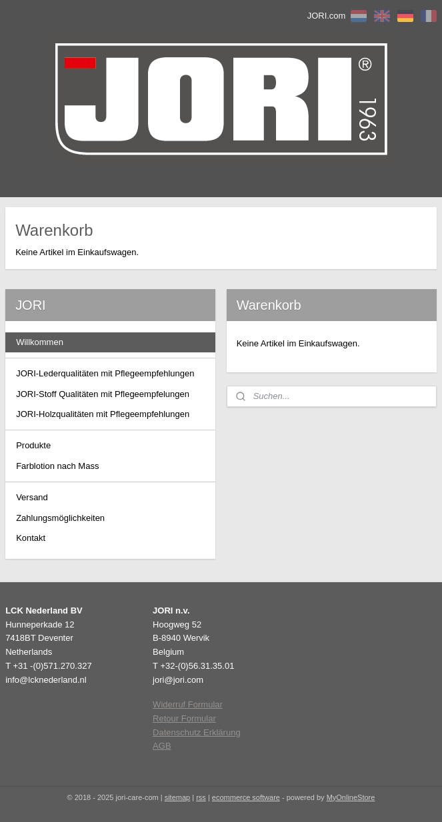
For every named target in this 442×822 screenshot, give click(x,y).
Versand (32, 497)
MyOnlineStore (351, 797)
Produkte (33, 445)
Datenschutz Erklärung (197, 732)
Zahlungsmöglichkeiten (60, 518)
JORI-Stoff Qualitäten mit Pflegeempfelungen (102, 394)
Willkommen (39, 342)
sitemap (178, 797)
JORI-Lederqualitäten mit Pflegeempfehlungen (105, 373)
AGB (162, 746)
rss (201, 797)
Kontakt (30, 538)
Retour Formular (184, 718)
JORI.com (326, 16)
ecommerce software (246, 797)
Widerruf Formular (188, 704)
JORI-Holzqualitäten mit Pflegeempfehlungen (102, 414)
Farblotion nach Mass (57, 466)
